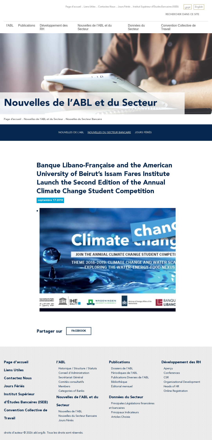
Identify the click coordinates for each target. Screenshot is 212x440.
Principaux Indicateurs (125, 412)
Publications (26, 25)
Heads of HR (171, 386)
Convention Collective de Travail (178, 27)
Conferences (172, 373)
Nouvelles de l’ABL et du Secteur (95, 27)
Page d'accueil (73, 7)
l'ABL (10, 25)
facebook (78, 331)
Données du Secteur (136, 27)
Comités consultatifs (71, 382)
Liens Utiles (89, 7)
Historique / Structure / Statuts (78, 368)
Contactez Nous (106, 7)
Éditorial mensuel (122, 386)
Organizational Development (182, 382)
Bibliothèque (119, 382)
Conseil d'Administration (74, 373)
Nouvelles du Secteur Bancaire (84, 119)
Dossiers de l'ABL (122, 368)
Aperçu (168, 368)
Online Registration (176, 391)
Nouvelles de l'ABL (71, 132)
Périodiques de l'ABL (124, 373)
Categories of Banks (71, 391)
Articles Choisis (120, 417)
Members (64, 386)
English (199, 7)
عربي (187, 6)
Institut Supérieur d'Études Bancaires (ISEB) (156, 7)
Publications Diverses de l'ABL (130, 377)
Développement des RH (54, 27)
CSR (166, 377)
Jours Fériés (124, 7)
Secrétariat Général (71, 377)
